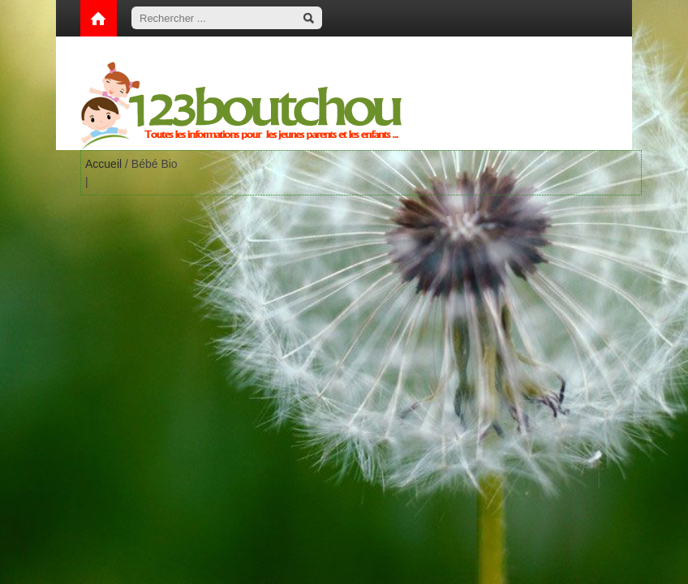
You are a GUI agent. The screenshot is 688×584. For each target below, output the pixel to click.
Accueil (103, 163)
